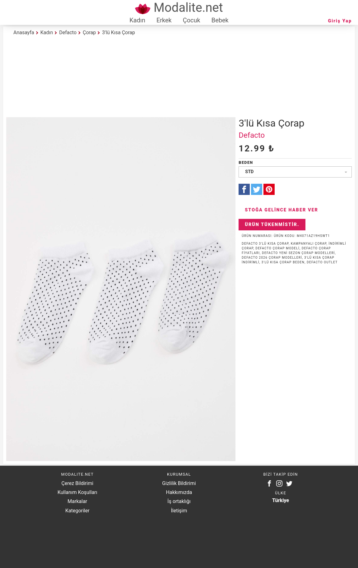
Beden (246, 162)
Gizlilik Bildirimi (179, 483)
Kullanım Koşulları (77, 492)
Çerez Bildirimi (77, 483)
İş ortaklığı (178, 501)
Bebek (220, 20)
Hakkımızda (179, 492)
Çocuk (191, 20)
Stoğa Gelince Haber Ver (281, 210)
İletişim (179, 511)
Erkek (164, 20)
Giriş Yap (340, 21)
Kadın (137, 20)
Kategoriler (77, 511)
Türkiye (280, 500)
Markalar (77, 501)
